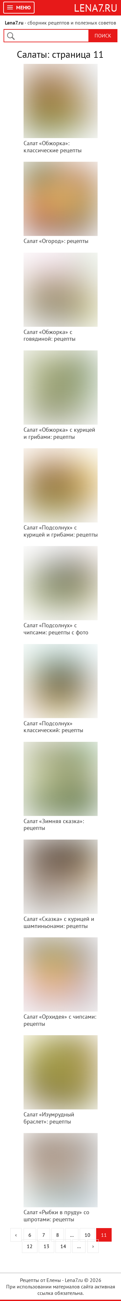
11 (104, 1235)
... (72, 1235)
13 (46, 1246)
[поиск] (50, 36)
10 (87, 1235)
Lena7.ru (95, 8)
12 (30, 1246)
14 (63, 1246)
